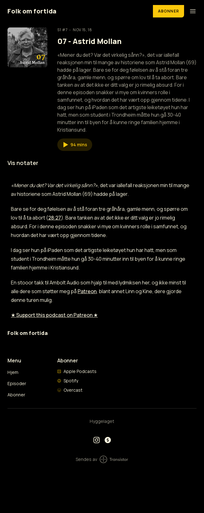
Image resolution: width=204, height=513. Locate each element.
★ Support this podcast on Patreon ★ (54, 315)
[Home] (76, 11)
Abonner (168, 11)
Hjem (12, 372)
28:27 (54, 217)
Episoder (16, 383)
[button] (74, 144)
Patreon (87, 291)
